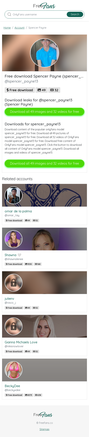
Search (75, 14)
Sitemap (44, 429)
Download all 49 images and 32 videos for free (44, 112)
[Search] (44, 14)
